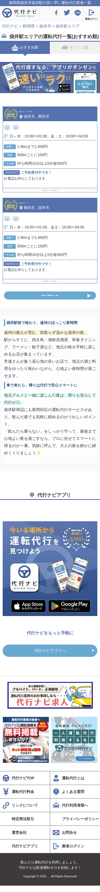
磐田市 (43, 116)
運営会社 (19, 839)
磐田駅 (10, 127)
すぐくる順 (75, 47)
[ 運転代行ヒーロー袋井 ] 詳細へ (50, 187)
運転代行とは (73, 784)
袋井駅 (25, 127)
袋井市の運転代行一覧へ (50, 299)
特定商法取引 (23, 825)
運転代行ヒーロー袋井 (41, 110)
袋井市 (29, 116)
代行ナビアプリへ (50, 657)
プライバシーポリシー (80, 825)
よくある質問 (73, 798)
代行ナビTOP (23, 784)
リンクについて (25, 812)
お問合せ (69, 839)
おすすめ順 (25, 47)
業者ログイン (73, 852)
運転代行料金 (23, 798)
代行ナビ (48, 882)
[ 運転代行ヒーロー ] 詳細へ (50, 279)
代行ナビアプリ (25, 852)
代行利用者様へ (75, 812)
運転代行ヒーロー (37, 201)
